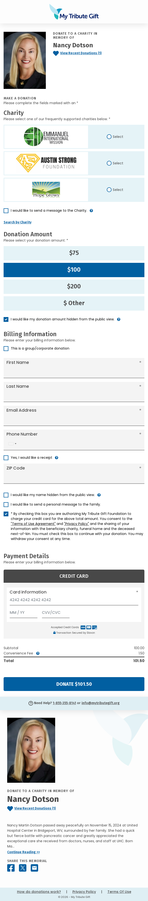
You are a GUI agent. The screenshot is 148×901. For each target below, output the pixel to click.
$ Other (74, 303)
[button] (91, 212)
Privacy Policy (84, 891)
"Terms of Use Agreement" (33, 523)
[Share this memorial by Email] (34, 868)
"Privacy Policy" (76, 523)
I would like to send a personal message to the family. (56, 504)
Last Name (17, 386)
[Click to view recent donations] (80, 53)
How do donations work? (39, 891)
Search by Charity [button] (17, 222)
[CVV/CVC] (56, 611)
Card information (28, 592)
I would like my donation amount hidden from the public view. (62, 319)
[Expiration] (23, 611)
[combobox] (12, 444)
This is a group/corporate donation (40, 348)
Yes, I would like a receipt (31, 457)
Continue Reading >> (23, 852)
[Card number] (74, 601)
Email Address (21, 410)
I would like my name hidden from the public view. (53, 494)
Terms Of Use (119, 891)
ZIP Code (15, 468)
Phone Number (22, 434)
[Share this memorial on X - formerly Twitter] (22, 868)
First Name (17, 362)
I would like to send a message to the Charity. (49, 210)
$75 (74, 253)
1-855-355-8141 (64, 703)
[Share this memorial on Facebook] (11, 868)
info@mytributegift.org (100, 703)
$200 (74, 286)
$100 (74, 269)
